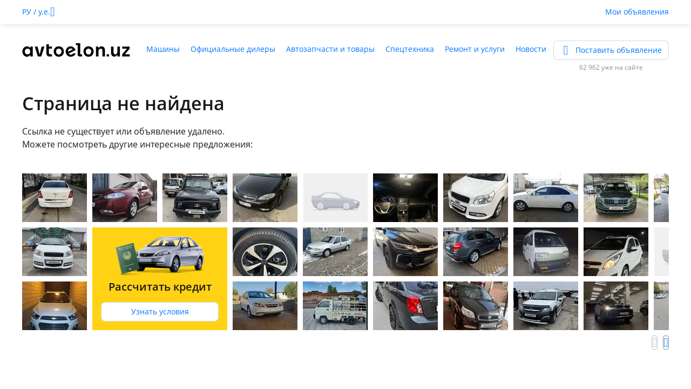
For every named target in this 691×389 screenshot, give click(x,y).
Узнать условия (160, 311)
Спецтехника (409, 49)
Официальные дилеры (233, 49)
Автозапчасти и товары (330, 49)
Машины (163, 49)
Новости (531, 49)
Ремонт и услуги (475, 49)
